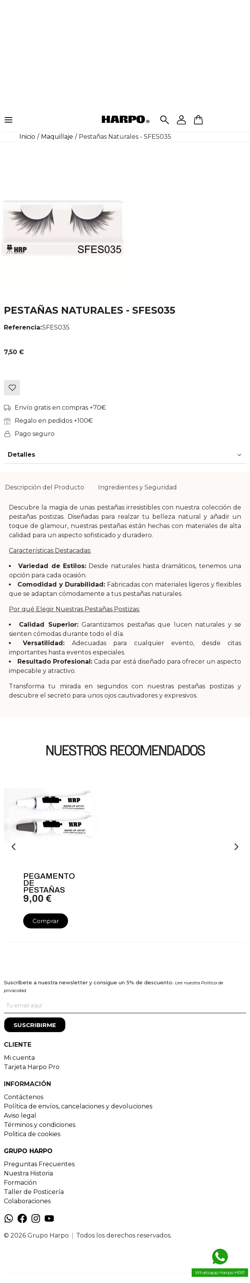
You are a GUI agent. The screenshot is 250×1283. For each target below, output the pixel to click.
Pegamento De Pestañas (49, 883)
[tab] (44, 487)
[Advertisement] (125, 54)
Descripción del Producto (44, 487)
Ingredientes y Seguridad (137, 487)
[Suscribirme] (35, 1024)
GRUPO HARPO (28, 1151)
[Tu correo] (125, 1005)
